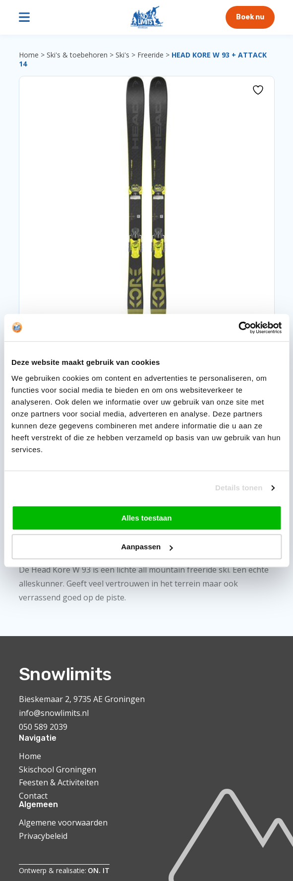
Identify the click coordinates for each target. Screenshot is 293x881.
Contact (33, 795)
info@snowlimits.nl (54, 712)
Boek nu (250, 17)
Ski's (122, 54)
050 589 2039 (43, 726)
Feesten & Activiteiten (59, 782)
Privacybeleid (43, 835)
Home (29, 54)
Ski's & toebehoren (77, 54)
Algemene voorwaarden (63, 822)
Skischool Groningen (57, 769)
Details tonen (238, 487)
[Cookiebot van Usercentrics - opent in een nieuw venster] (238, 327)
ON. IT (99, 871)
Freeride (150, 54)
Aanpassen (147, 546)
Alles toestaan (146, 518)
